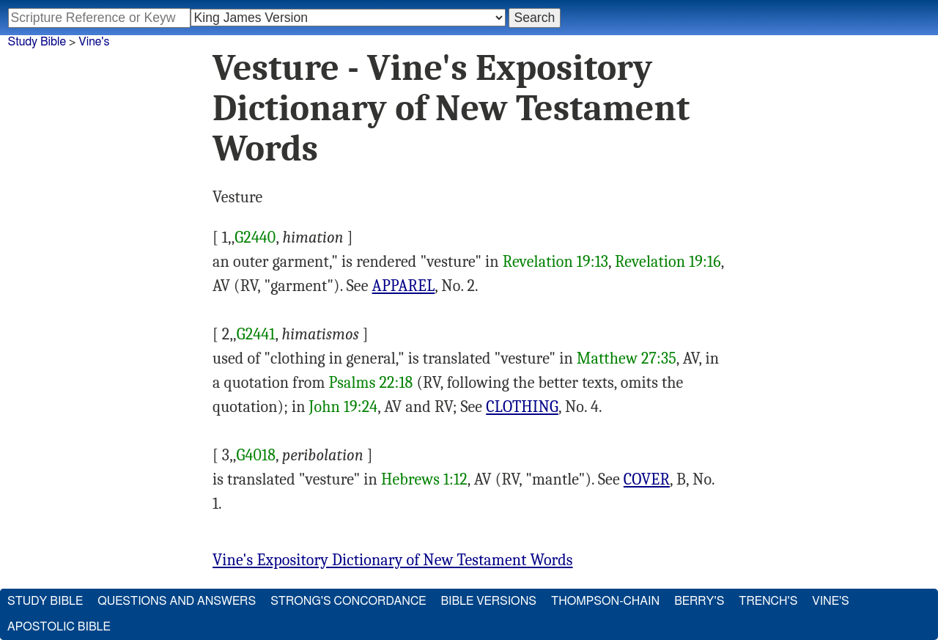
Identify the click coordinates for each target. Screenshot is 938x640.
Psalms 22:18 (370, 382)
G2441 (256, 334)
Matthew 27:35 (626, 358)
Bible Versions (488, 601)
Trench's (768, 601)
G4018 (256, 455)
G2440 (255, 237)
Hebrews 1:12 (424, 479)
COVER (647, 479)
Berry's (699, 601)
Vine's (93, 42)
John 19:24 (343, 406)
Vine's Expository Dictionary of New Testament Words (393, 560)
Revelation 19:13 (555, 261)
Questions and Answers (176, 601)
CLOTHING (522, 406)
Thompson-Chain (605, 601)
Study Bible (37, 42)
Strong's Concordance (348, 601)
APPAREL (403, 285)
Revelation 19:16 (668, 261)
